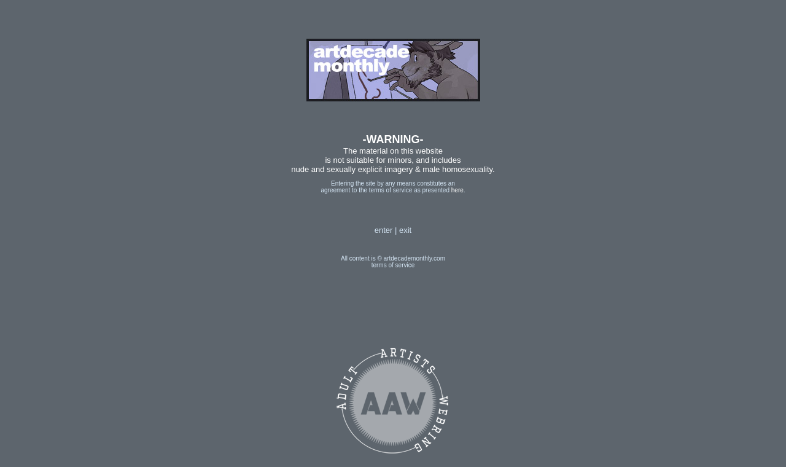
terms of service (393, 265)
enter (384, 230)
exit (405, 230)
